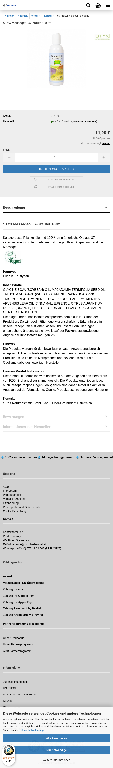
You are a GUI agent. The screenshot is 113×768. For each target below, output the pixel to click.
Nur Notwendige (56, 750)
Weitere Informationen (56, 760)
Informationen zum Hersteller (27, 427)
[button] (9, 157)
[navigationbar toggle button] (108, 5)
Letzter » (49, 15)
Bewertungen (13, 417)
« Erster (9, 15)
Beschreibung (14, 207)
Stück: (6, 149)
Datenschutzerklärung (31, 730)
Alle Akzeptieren (56, 738)
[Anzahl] (56, 157)
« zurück (23, 15)
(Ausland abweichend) (86, 121)
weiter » (35, 15)
